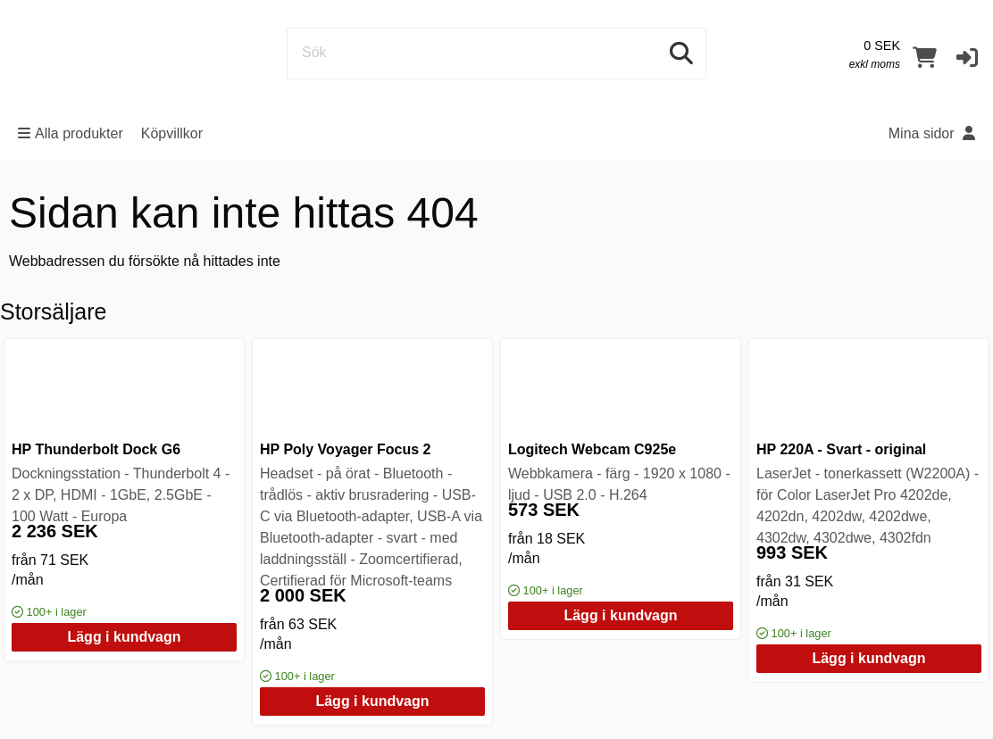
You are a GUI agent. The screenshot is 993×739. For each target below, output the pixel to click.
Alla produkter (70, 133)
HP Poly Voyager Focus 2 (345, 449)
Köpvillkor (172, 133)
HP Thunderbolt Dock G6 (96, 449)
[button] (967, 57)
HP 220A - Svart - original (841, 449)
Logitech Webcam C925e (592, 449)
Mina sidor (932, 133)
